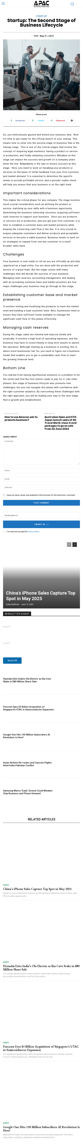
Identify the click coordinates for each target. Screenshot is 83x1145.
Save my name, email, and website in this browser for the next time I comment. (41, 495)
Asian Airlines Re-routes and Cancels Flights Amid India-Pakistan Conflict (27, 764)
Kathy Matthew (12, 604)
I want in (41, 524)
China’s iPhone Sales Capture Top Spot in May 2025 (40, 595)
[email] (41, 515)
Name (6, 626)
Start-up (41, 16)
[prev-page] (69, 544)
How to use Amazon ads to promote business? (21, 418)
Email (6, 643)
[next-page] (74, 544)
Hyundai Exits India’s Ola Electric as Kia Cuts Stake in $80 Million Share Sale (27, 680)
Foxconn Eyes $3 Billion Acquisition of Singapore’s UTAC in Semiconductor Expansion (28, 708)
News (6, 885)
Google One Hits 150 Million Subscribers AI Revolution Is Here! (41, 1128)
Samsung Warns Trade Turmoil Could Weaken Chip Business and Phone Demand (28, 792)
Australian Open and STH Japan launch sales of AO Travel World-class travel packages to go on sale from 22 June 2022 (61, 423)
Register (12, 660)
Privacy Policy (33, 532)
